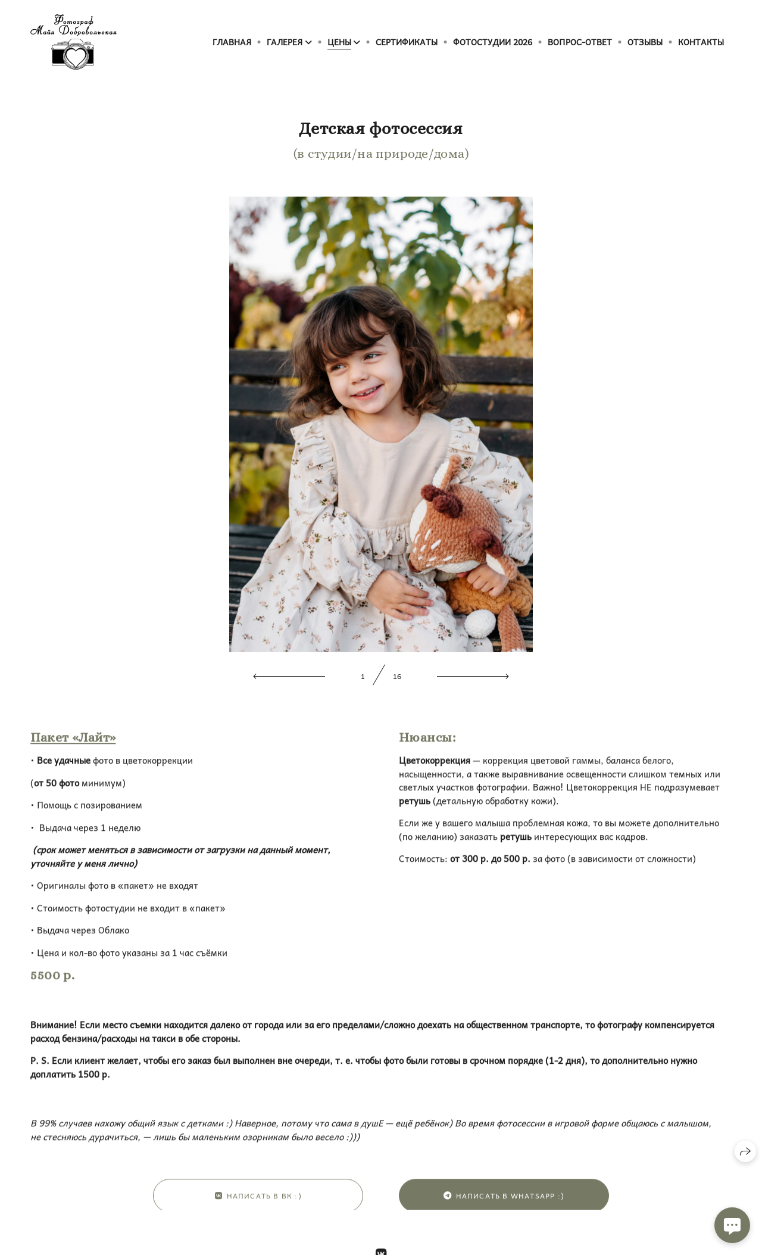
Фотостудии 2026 (492, 41)
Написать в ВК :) (258, 1206)
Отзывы (645, 41)
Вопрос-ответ (580, 41)
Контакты (701, 41)
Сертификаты (407, 41)
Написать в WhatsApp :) (504, 1206)
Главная (232, 41)
